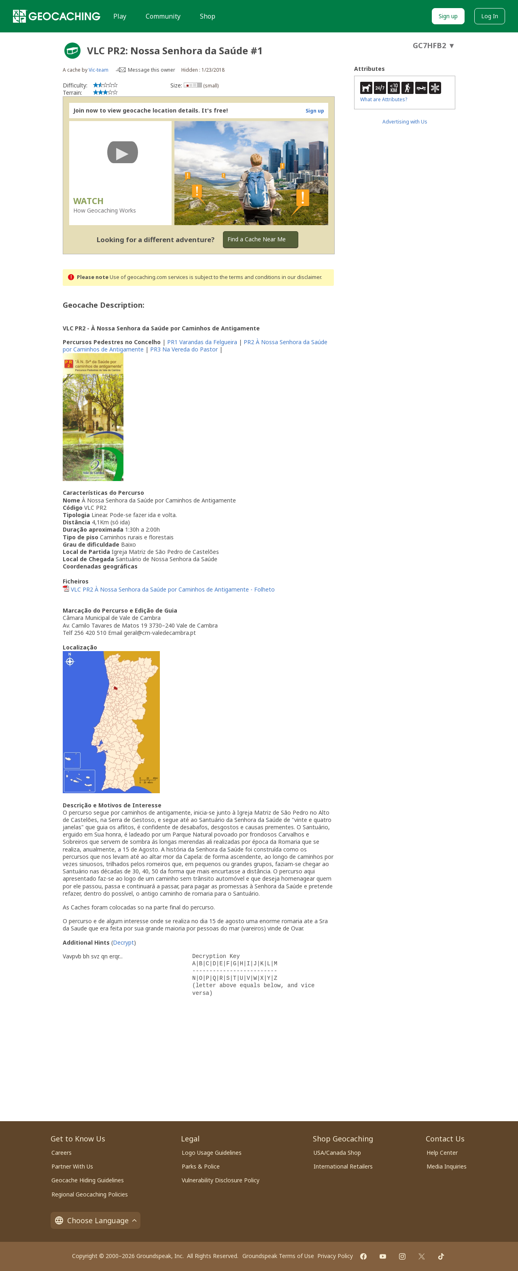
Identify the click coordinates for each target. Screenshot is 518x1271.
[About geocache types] (72, 50)
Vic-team (98, 69)
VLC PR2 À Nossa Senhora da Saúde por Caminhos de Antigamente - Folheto (173, 589)
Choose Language (95, 1220)
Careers (61, 1152)
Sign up (448, 16)
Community (163, 16)
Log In (489, 16)
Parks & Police (201, 1166)
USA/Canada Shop (337, 1152)
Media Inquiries (447, 1166)
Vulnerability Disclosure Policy (220, 1180)
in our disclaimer (301, 277)
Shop (207, 16)
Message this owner (151, 69)
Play (119, 16)
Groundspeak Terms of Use (278, 1256)
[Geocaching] (56, 16)
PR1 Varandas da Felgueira (202, 342)
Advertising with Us (404, 121)
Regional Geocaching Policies (89, 1194)
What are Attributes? (383, 99)
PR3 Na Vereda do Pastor (184, 349)
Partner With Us (72, 1166)
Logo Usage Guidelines (212, 1152)
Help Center (442, 1152)
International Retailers (343, 1166)
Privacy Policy (335, 1256)
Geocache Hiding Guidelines (87, 1180)
